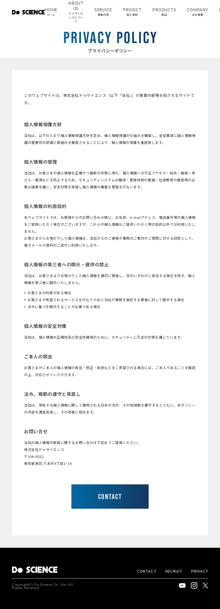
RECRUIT (173, 571)
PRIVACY (199, 571)
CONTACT (147, 571)
